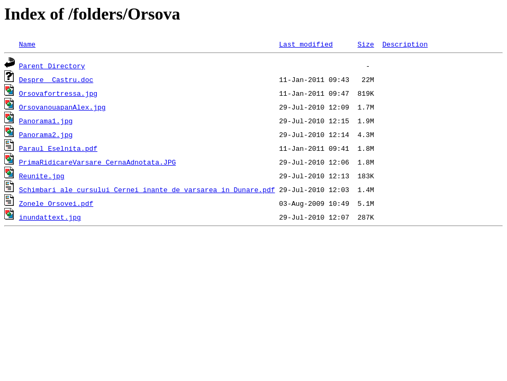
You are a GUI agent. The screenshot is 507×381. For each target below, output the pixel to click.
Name (27, 44)
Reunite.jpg (42, 175)
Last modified (305, 44)
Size (365, 44)
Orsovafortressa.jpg (58, 93)
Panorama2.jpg (46, 134)
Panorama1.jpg (46, 120)
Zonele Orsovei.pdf (56, 203)
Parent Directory (52, 65)
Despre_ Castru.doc (56, 79)
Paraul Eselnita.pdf (58, 148)
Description (405, 44)
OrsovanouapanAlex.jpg (62, 107)
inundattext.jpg (50, 217)
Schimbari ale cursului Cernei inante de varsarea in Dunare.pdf (147, 189)
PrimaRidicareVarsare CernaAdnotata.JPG (97, 162)
